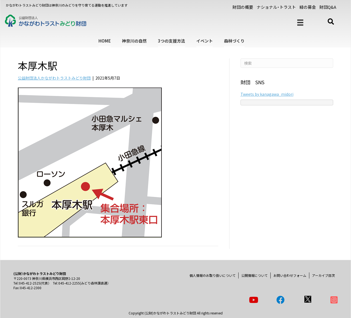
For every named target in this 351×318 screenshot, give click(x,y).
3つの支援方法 (171, 41)
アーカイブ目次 (323, 275)
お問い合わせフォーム (289, 275)
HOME (104, 41)
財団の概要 (243, 7)
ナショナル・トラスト (276, 7)
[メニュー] (300, 23)
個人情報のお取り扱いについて (212, 275)
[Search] (286, 63)
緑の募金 (307, 7)
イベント (204, 41)
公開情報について (254, 275)
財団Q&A (327, 7)
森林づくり (234, 41)
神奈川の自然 (134, 41)
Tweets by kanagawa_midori (266, 94)
